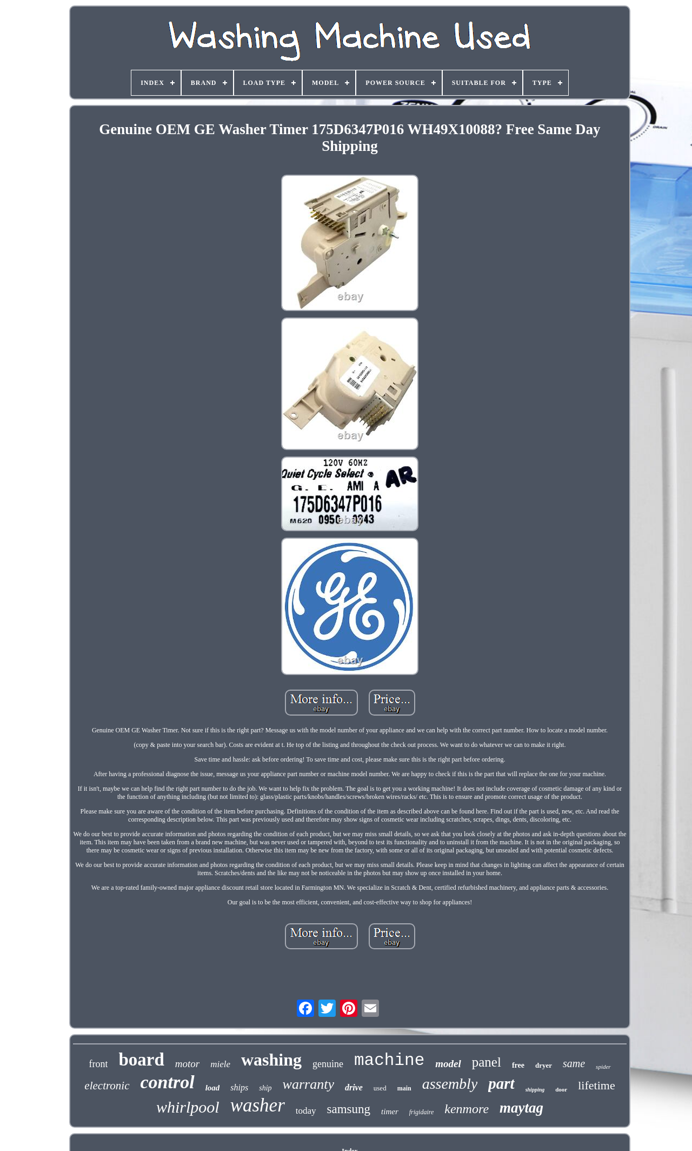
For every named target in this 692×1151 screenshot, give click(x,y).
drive (354, 1087)
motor (187, 1063)
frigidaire (421, 1112)
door (561, 1089)
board (141, 1059)
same (574, 1063)
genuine (327, 1064)
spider (603, 1066)
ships (239, 1087)
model (448, 1063)
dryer (543, 1065)
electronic (106, 1085)
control (168, 1082)
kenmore (466, 1109)
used (380, 1088)
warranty (308, 1084)
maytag (521, 1108)
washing (271, 1059)
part (501, 1083)
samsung (349, 1109)
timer (389, 1111)
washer (257, 1105)
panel (486, 1062)
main (404, 1088)
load (212, 1087)
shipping (535, 1090)
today (306, 1111)
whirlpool (187, 1107)
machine (389, 1060)
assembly (450, 1083)
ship (265, 1088)
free (518, 1065)
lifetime (596, 1085)
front (98, 1064)
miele (220, 1064)
